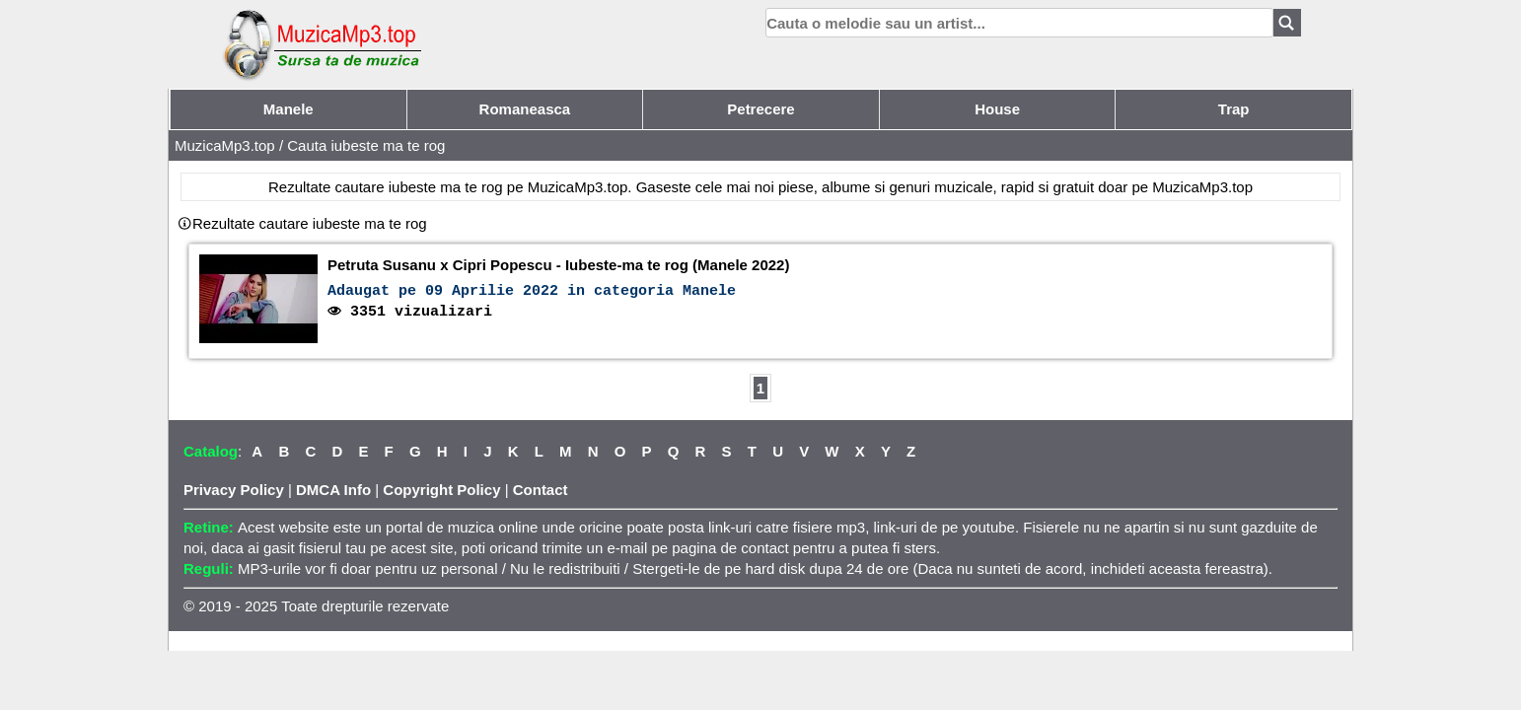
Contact (540, 489)
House (997, 109)
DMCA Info (333, 489)
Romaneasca (525, 109)
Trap (1234, 109)
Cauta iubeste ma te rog (366, 145)
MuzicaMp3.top (225, 145)
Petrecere (760, 109)
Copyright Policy (441, 489)
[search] (1019, 22)
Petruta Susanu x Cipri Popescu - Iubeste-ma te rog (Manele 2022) (558, 264)
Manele (288, 109)
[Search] (1287, 22)
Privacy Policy (233, 489)
